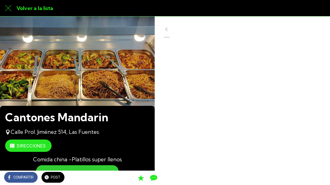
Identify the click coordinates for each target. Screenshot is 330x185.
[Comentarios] (144, 178)
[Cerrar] (8, 8)
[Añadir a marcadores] (132, 178)
